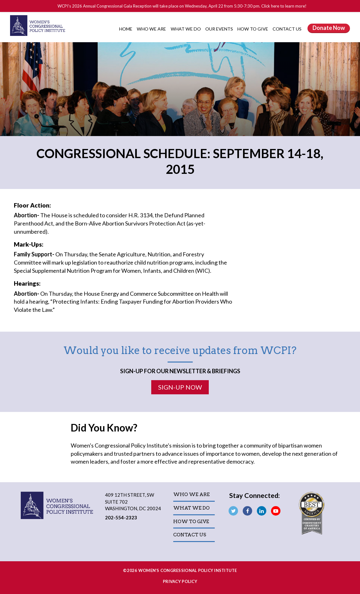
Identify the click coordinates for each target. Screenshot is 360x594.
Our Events (219, 28)
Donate (329, 27)
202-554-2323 (121, 517)
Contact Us (287, 28)
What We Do (186, 28)
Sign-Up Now (180, 387)
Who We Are (152, 28)
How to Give (253, 28)
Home (125, 28)
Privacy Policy (180, 581)
